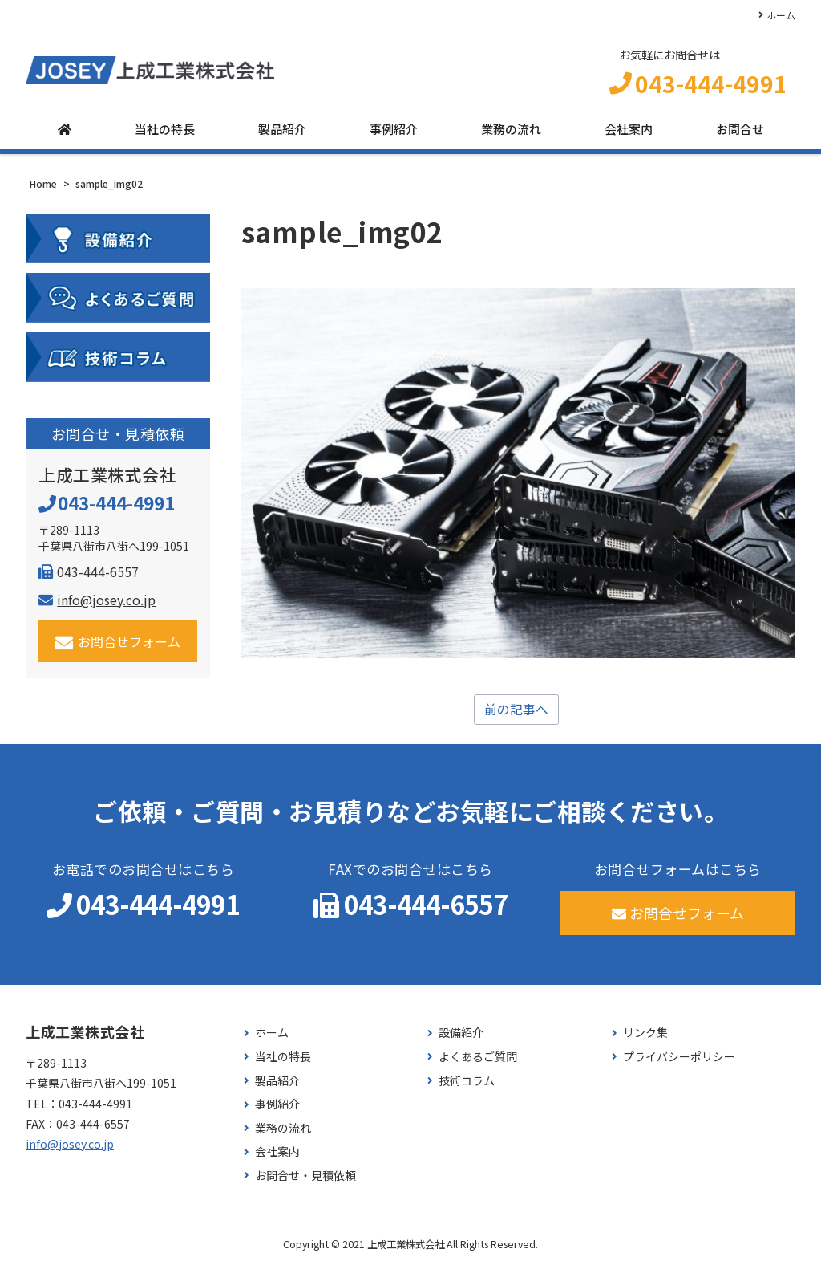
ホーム (780, 15)
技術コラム (467, 1081)
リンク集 (645, 1034)
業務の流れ (511, 130)
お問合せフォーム (118, 642)
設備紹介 (461, 1034)
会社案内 (629, 130)
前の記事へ (516, 710)
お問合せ (740, 130)
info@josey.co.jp (97, 600)
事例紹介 (394, 130)
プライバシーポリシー (679, 1058)
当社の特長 (165, 130)
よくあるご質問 (478, 1058)
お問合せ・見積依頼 (305, 1177)
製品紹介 (282, 130)
